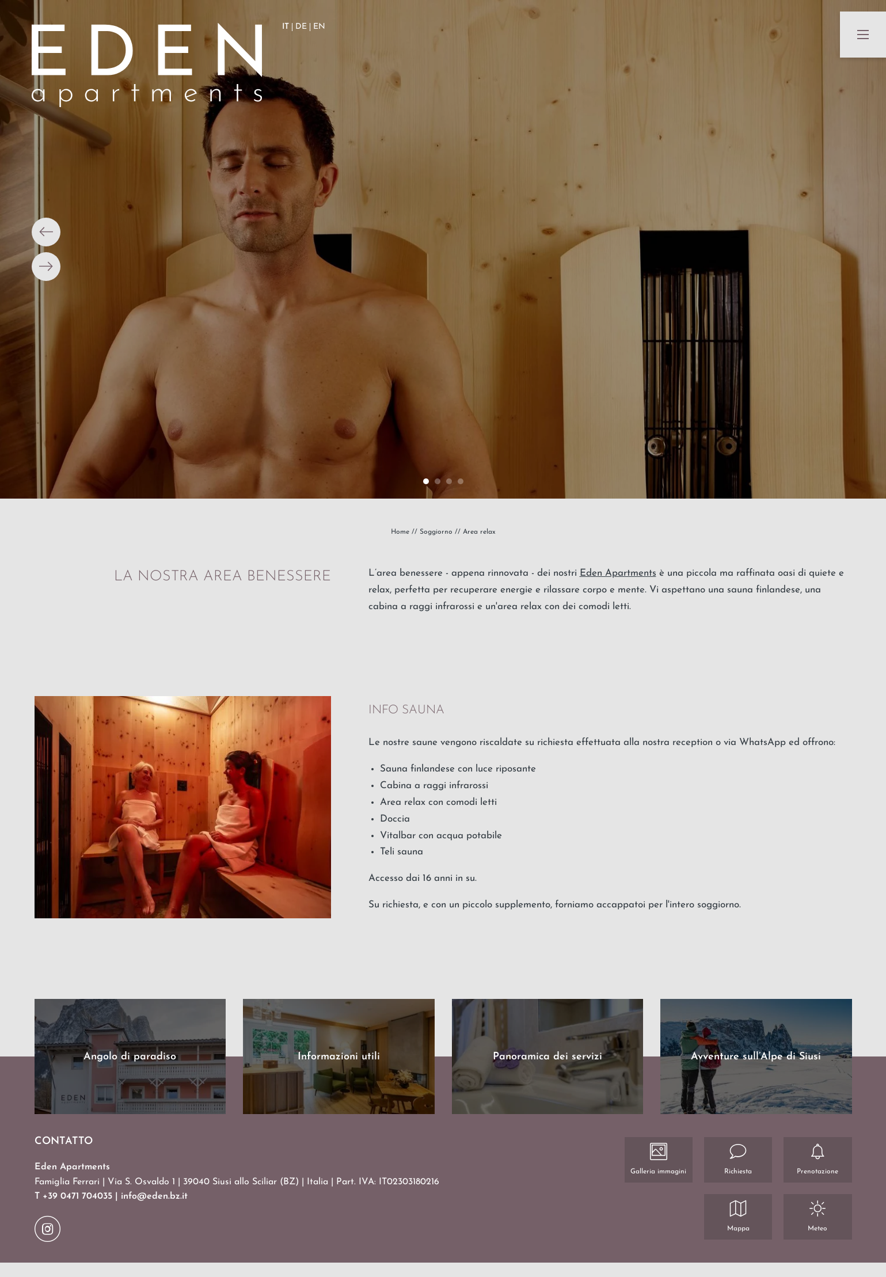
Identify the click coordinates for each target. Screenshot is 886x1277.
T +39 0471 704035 (75, 1196)
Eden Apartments (618, 573)
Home (401, 532)
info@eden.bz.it (154, 1196)
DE (301, 26)
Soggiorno (437, 532)
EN (319, 26)
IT (285, 26)
